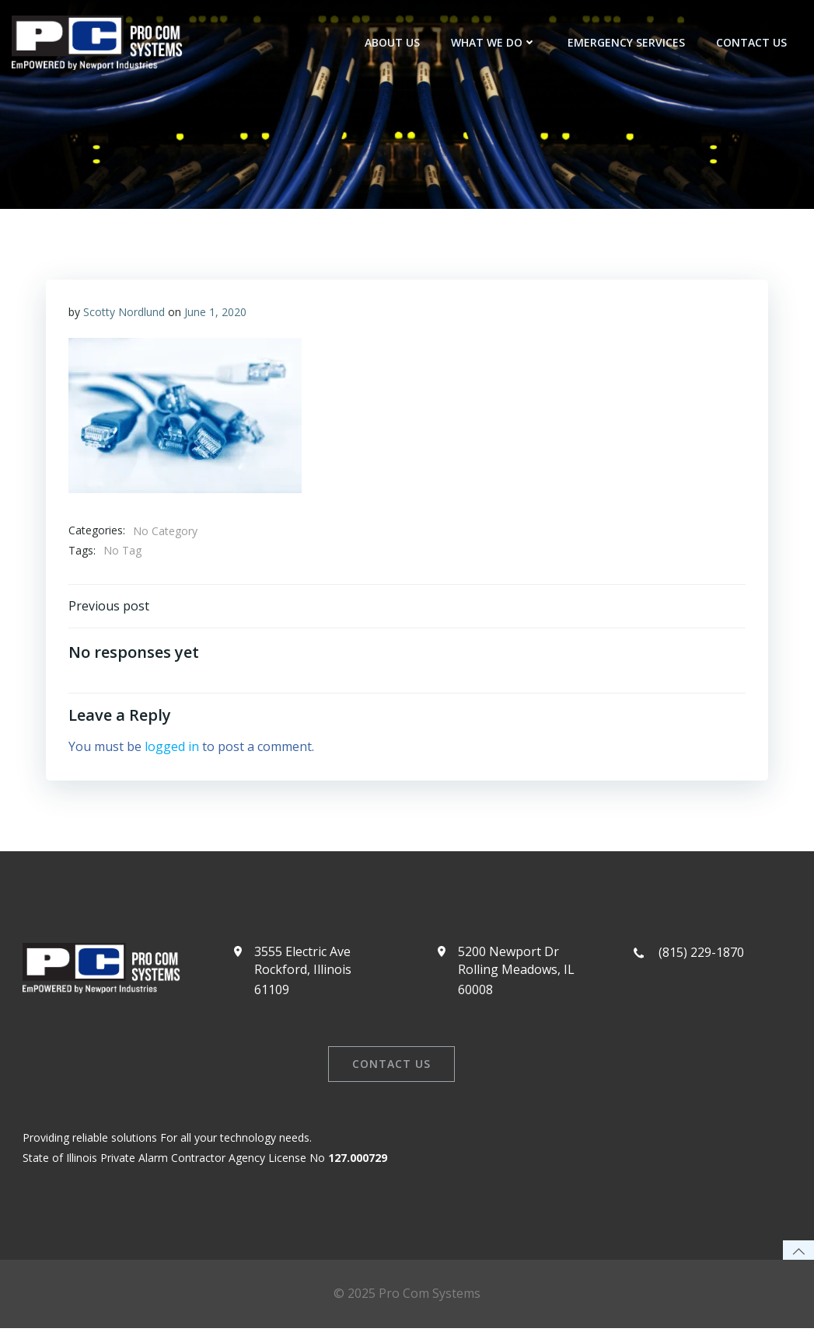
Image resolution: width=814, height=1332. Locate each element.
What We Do (493, 42)
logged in (172, 747)
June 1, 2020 (216, 312)
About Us (392, 42)
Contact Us (751, 42)
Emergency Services (626, 42)
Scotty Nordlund (125, 312)
